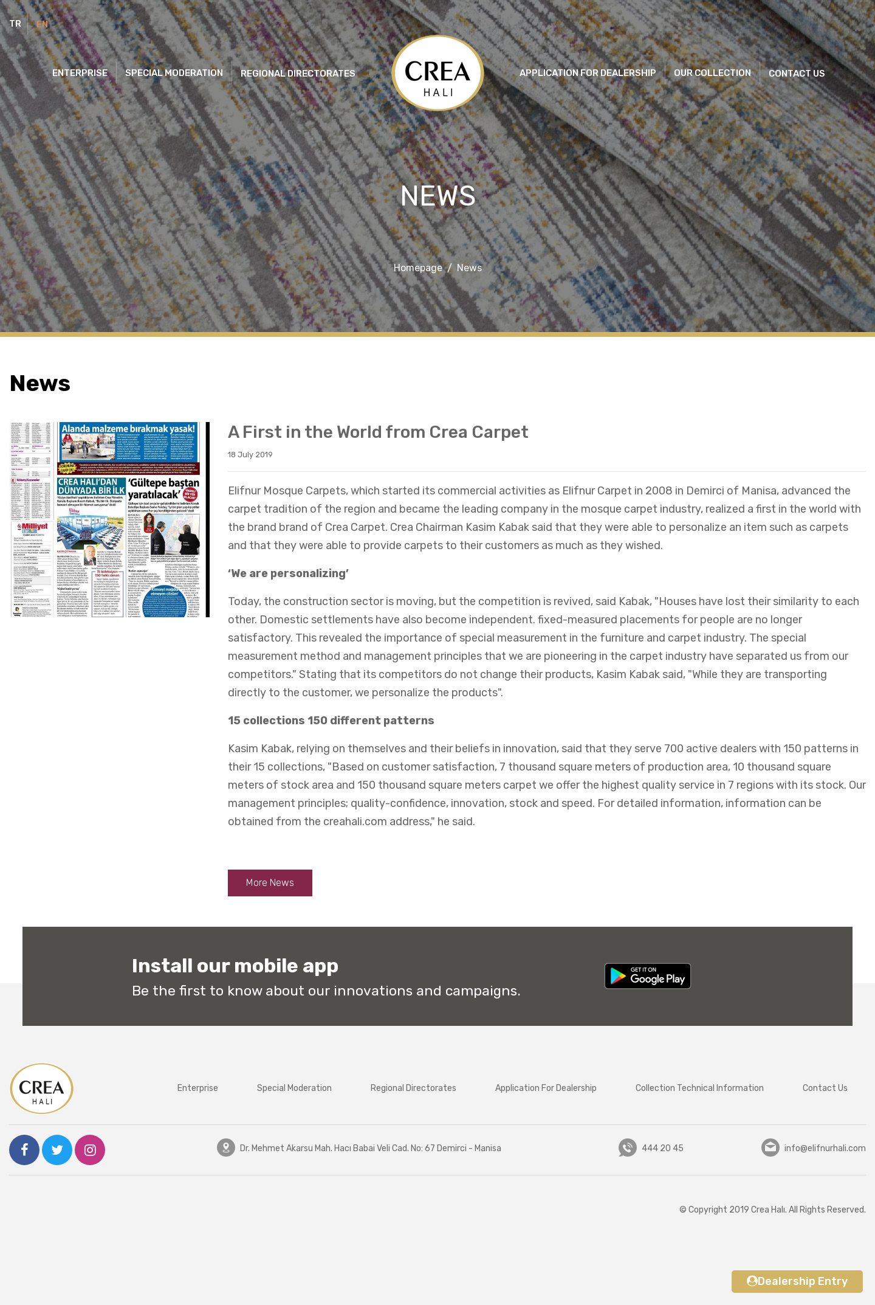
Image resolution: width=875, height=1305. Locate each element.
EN (42, 24)
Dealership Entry (797, 1281)
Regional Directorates (413, 1088)
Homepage (418, 268)
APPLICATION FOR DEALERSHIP (588, 73)
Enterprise (197, 1088)
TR (15, 23)
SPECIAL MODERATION (174, 73)
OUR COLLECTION (712, 73)
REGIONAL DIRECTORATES (298, 73)
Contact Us (825, 1088)
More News (270, 882)
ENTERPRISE (80, 73)
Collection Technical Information (700, 1088)
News (469, 268)
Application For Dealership (546, 1088)
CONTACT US (797, 73)
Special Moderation (294, 1088)
